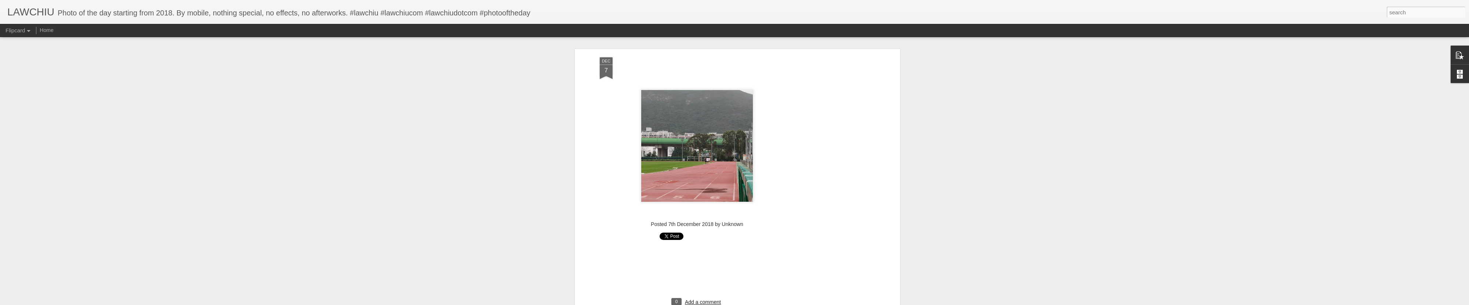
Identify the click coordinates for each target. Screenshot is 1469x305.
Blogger (757, 301)
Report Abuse (779, 301)
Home (46, 30)
